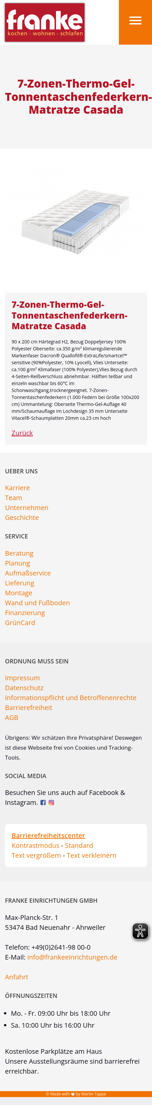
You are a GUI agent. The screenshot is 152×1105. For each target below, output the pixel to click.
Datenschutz (24, 687)
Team (13, 497)
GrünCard (20, 622)
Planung (17, 563)
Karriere (17, 487)
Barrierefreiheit (28, 707)
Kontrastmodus (35, 845)
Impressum (22, 677)
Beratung (19, 553)
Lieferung (19, 582)
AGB (11, 717)
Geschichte (22, 517)
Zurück (22, 432)
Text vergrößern (36, 855)
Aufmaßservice (28, 573)
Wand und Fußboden (37, 602)
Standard (79, 845)
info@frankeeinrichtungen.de (72, 957)
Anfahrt (16, 976)
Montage (18, 592)
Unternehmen (26, 507)
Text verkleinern (91, 855)
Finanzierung (25, 612)
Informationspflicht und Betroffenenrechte (70, 697)
